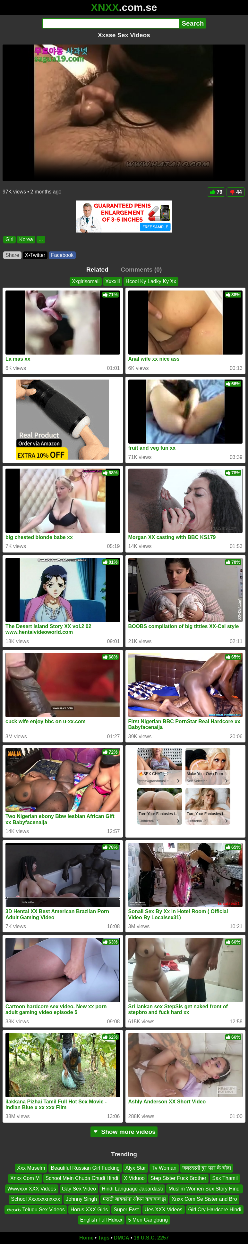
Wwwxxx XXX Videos (31, 1188)
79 (216, 192)
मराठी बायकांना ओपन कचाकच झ (134, 1199)
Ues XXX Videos (164, 1209)
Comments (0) (141, 269)
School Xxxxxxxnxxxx (35, 1199)
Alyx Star (135, 1168)
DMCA (121, 1237)
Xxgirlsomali (85, 281)
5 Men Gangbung (148, 1220)
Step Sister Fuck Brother (178, 1178)
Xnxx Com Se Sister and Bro (204, 1199)
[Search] (111, 23)
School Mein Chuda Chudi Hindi (82, 1178)
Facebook (62, 255)
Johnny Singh (81, 1199)
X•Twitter (35, 255)
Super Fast (126, 1209)
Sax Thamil (225, 1178)
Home (86, 1237)
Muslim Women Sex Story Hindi (204, 1188)
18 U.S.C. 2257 (151, 1237)
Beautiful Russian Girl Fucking (85, 1168)
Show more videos (124, 1131)
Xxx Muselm (31, 1168)
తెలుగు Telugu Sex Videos (36, 1209)
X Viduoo (134, 1178)
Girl (9, 239)
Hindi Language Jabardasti (132, 1188)
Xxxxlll (112, 281)
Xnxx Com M (25, 1178)
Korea (26, 239)
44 (235, 192)
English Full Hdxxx (101, 1220)
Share (12, 255)
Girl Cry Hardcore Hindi (214, 1209)
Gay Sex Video (79, 1188)
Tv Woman (164, 1168)
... (41, 239)
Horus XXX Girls (89, 1209)
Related (97, 269)
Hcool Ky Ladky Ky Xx (151, 281)
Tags (103, 1237)
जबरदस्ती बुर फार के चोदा (206, 1168)
